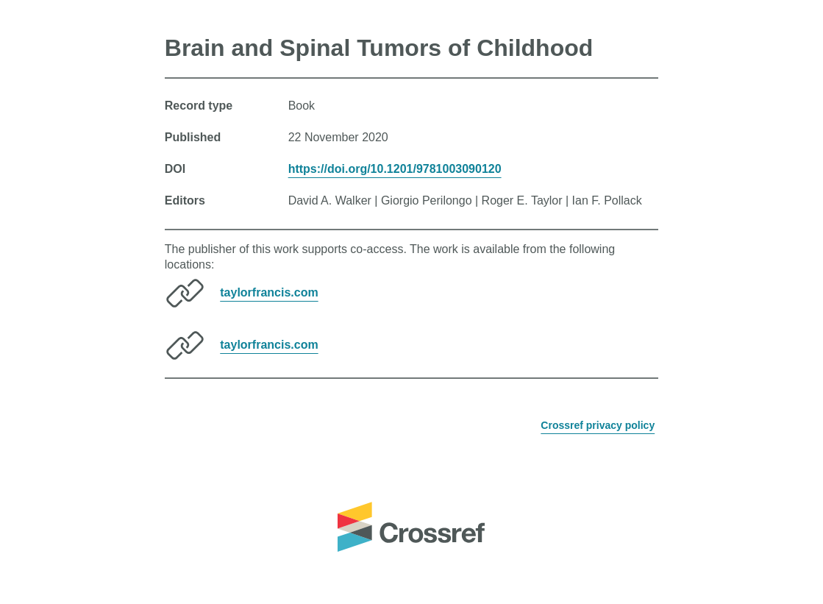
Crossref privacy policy (598, 425)
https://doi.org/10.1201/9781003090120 (395, 169)
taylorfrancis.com (269, 292)
